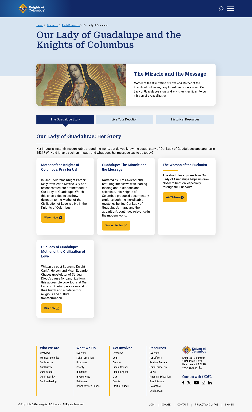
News (152, 371)
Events (116, 381)
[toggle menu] (230, 8)
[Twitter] (189, 382)
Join (115, 357)
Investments (83, 376)
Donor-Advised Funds (87, 386)
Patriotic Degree (158, 362)
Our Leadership (48, 381)
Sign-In (229, 404)
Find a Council (120, 367)
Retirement (82, 381)
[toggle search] (221, 8)
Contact (182, 404)
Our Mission (46, 362)
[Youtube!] (196, 382)
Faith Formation (85, 357)
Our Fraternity (47, 376)
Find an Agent (120, 371)
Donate (117, 362)
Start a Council (121, 386)
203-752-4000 (189, 368)
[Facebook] (183, 382)
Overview (45, 353)
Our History (46, 367)
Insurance (81, 371)
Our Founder (46, 371)
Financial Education (160, 376)
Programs (81, 362)
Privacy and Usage (206, 404)
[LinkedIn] (210, 382)
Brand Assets (156, 381)
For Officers (155, 357)
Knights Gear (156, 390)
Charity (80, 367)
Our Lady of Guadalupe (95, 25)
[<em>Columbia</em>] (156, 386)
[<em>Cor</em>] (115, 376)
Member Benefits (49, 357)
